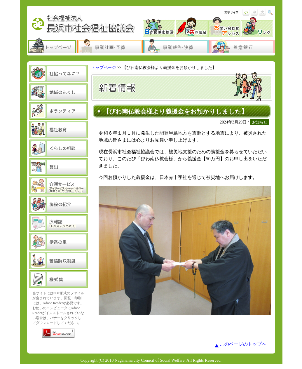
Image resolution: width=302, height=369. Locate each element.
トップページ (103, 67)
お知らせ (259, 122)
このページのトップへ (243, 344)
